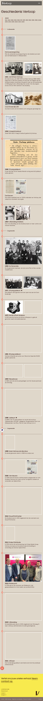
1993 (29, 20)
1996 (33, 20)
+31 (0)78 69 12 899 (5, 689)
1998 (36, 20)
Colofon (40, 699)
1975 (24, 20)
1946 (12, 20)
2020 (16, 21)
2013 (9, 21)
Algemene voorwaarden (17, 699)
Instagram (3, 694)
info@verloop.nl (4, 691)
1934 (9, 20)
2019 (12, 21)
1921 (6, 20)
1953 (15, 20)
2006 (39, 20)
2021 (19, 21)
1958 (18, 20)
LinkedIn (3, 693)
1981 (27, 20)
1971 (21, 20)
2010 (6, 21)
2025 (22, 21)
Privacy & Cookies (28, 699)
